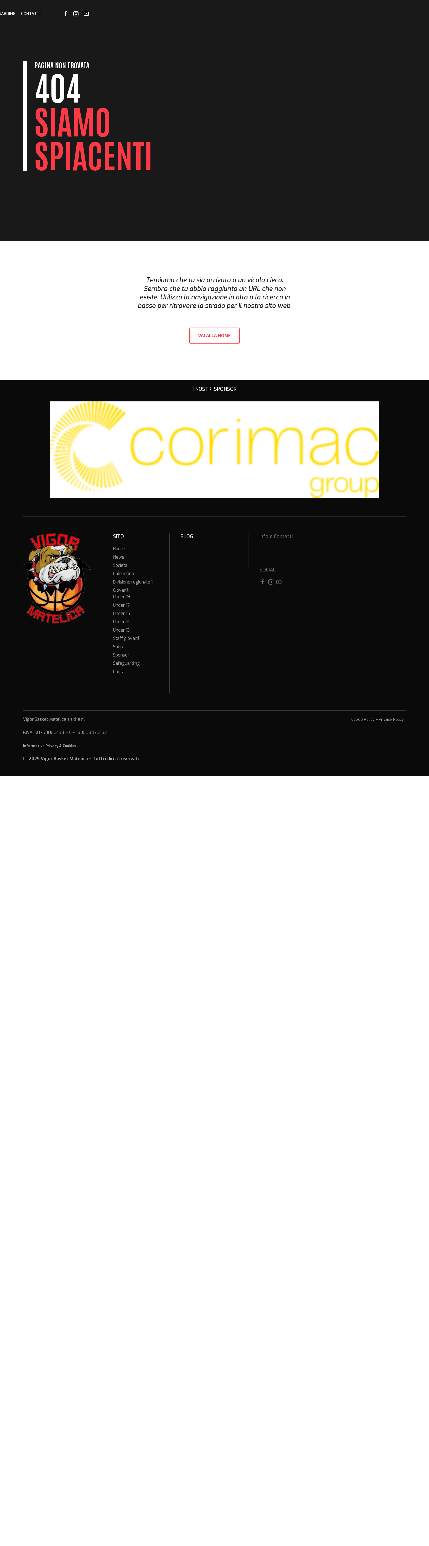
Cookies (69, 745)
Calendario (188, 13)
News (143, 13)
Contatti (365, 13)
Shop (285, 13)
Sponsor (305, 13)
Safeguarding (335, 13)
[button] (61, 450)
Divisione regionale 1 (228, 13)
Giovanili (265, 13)
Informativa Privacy (40, 745)
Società (162, 13)
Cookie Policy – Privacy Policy (377, 719)
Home (126, 13)
